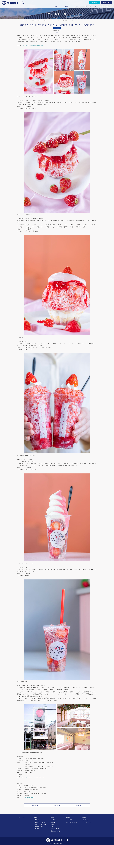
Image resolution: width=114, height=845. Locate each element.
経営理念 (53, 822)
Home (18, 20)
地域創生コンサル (39, 826)
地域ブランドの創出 (40, 822)
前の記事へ (34, 805)
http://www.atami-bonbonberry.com (33, 45)
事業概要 (37, 820)
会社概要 (53, 820)
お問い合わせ (107, 2)
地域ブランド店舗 (55, 831)
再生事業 (37, 828)
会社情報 (67, 6)
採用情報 (95, 2)
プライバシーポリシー (87, 822)
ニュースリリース (89, 6)
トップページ (21, 817)
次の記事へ (79, 805)
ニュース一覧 (57, 805)
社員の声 (77, 6)
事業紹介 (56, 6)
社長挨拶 (53, 824)
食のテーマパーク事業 (40, 824)
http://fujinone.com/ (29, 797)
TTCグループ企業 (55, 828)
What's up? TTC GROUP (103, 6)
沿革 (52, 826)
